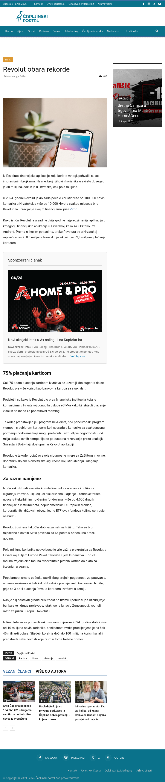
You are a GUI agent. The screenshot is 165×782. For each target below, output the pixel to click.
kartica (23, 658)
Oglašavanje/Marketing (81, 3)
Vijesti (20, 31)
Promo (57, 31)
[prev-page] (5, 728)
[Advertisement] (139, 166)
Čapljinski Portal (26, 653)
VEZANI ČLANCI (17, 671)
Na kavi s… (114, 31)
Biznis (8, 59)
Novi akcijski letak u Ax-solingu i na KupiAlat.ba (45, 340)
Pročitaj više (77, 356)
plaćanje (48, 658)
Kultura (44, 31)
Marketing (71, 31)
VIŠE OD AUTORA (51, 671)
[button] (157, 31)
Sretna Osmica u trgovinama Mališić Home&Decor (134, 110)
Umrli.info (131, 31)
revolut (62, 658)
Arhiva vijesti (105, 3)
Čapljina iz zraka (92, 31)
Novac (35, 658)
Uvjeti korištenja (55, 3)
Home (9, 31)
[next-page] (12, 728)
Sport (31, 31)
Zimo (73, 209)
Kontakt (38, 3)
